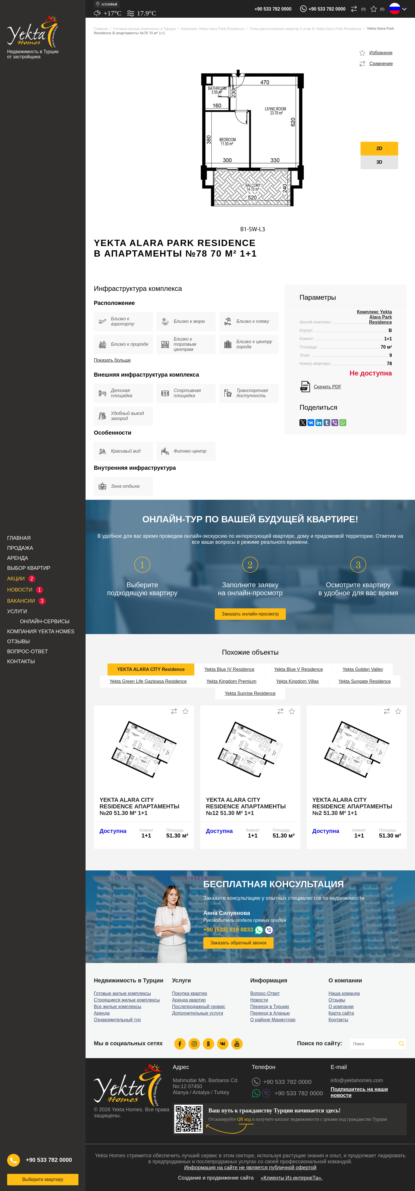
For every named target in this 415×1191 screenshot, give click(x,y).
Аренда (17, 558)
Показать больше (112, 360)
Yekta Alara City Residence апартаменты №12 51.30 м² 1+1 (246, 806)
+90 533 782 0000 (272, 9)
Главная (19, 538)
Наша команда (344, 993)
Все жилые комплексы (117, 1006)
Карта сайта (341, 1013)
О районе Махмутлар (272, 1019)
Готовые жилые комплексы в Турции (144, 29)
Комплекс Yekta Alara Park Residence (212, 29)
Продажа (20, 548)
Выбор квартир (28, 568)
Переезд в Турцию (269, 1006)
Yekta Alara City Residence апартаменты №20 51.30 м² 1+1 (139, 806)
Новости (259, 1000)
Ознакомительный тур (117, 1019)
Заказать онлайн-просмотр (250, 614)
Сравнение (381, 63)
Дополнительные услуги (197, 1013)
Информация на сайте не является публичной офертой (250, 1167)
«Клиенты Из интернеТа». (292, 1178)
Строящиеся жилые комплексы (127, 1000)
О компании (341, 1006)
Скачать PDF (327, 386)
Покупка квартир (189, 993)
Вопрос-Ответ (27, 651)
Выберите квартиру (42, 1179)
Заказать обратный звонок (238, 942)
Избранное (380, 52)
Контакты (21, 661)
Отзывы (18, 641)
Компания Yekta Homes (40, 631)
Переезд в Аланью (270, 1013)
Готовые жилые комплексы (122, 993)
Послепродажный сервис (198, 1006)
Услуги (17, 611)
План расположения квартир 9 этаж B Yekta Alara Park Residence (305, 29)
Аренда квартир (189, 1000)
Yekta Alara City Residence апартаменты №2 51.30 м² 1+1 (352, 806)
